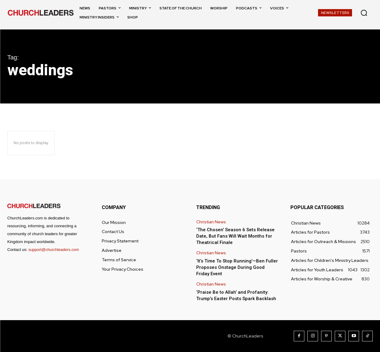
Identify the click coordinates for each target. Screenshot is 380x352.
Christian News (211, 222)
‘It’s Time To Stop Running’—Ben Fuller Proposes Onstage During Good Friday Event (237, 267)
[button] (364, 13)
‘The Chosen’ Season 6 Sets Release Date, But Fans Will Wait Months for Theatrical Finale (235, 236)
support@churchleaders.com (53, 249)
